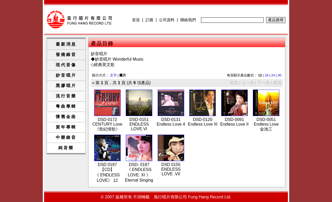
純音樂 (66, 148)
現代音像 (66, 65)
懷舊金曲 (66, 116)
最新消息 (66, 44)
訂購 (149, 20)
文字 (113, 75)
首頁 (136, 20)
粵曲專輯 (66, 106)
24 (273, 75)
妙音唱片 (66, 75)
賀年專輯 (66, 127)
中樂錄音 (66, 137)
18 (266, 75)
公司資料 (167, 20)
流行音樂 (66, 96)
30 (279, 75)
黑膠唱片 (66, 85)
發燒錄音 (66, 54)
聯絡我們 (188, 20)
